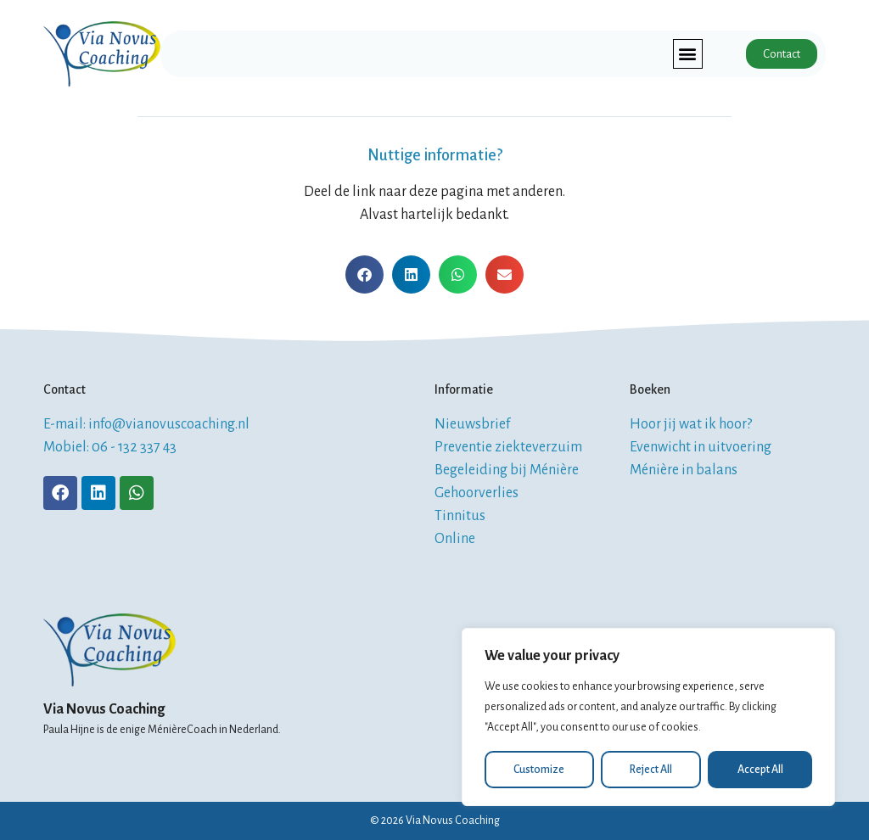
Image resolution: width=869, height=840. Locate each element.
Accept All (760, 770)
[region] (648, 717)
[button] (687, 54)
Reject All (651, 770)
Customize (538, 770)
